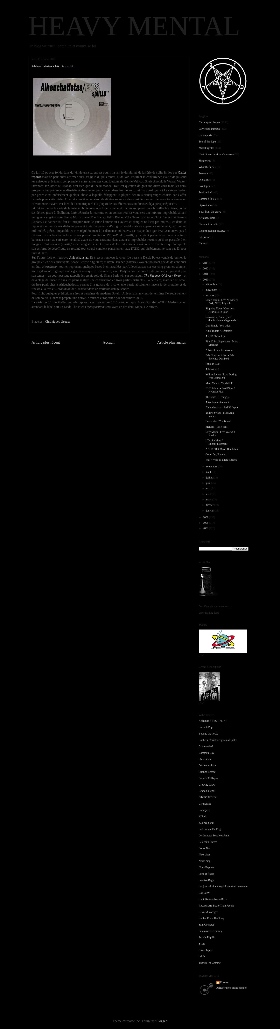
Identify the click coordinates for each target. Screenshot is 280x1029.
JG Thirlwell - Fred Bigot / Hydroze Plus (220, 390)
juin (208, 483)
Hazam (224, 982)
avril (209, 494)
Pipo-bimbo (205, 205)
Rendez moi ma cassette (212, 230)
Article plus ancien (171, 342)
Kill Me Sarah (206, 822)
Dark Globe (205, 759)
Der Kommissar (207, 765)
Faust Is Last (213, 363)
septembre (212, 466)
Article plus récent (46, 342)
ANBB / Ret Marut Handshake (222, 449)
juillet (209, 477)
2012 (206, 268)
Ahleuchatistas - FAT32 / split (222, 407)
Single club (205, 160)
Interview (204, 237)
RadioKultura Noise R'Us (213, 899)
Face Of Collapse (208, 778)
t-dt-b (202, 956)
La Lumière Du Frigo (210, 829)
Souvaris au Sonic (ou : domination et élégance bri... (222, 319)
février (210, 505)
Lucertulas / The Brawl (218, 421)
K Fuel (202, 816)
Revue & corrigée (208, 912)
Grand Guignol (207, 790)
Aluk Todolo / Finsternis (219, 330)
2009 (206, 517)
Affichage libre (207, 217)
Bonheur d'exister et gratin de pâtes (218, 740)
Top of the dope (207, 141)
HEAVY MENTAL (134, 26)
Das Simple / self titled (218, 325)
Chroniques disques (57, 321)
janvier (210, 510)
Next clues (204, 854)
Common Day (206, 752)
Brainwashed (206, 746)
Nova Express (206, 867)
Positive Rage (206, 880)
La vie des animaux (209, 128)
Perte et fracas (206, 873)
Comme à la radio (208, 224)
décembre (211, 284)
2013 (206, 263)
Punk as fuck (206, 192)
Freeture (203, 173)
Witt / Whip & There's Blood (221, 459)
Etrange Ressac (207, 771)
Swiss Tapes (205, 950)
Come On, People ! (216, 454)
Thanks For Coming (210, 962)
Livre (202, 243)
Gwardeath (205, 803)
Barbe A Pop (206, 727)
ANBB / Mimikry (215, 336)
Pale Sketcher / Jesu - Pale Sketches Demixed (220, 357)
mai (208, 488)
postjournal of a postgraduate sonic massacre (223, 886)
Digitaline (204, 179)
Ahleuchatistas (78, 257)
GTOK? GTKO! (208, 797)
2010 (206, 279)
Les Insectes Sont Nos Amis (214, 835)
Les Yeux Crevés (208, 842)
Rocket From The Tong (211, 918)
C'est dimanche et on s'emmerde (216, 154)
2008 (206, 522)
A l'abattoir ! (212, 369)
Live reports (205, 135)
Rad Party (204, 892)
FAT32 (36, 208)
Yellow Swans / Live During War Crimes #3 (221, 376)
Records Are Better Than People (216, 905)
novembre (212, 289)
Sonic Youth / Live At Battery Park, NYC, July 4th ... (222, 302)
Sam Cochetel (206, 924)
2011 (206, 274)
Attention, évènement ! (218, 402)
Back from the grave (210, 211)
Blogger (161, 1021)
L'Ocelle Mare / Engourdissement (216, 442)
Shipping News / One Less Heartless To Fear (220, 310)
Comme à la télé (207, 198)
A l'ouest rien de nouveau (219, 350)
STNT (202, 943)
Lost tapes (204, 186)
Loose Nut (204, 848)
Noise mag (204, 861)
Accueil (109, 342)
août (209, 472)
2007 (206, 528)
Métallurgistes (206, 148)
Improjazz (204, 810)
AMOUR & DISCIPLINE (213, 721)
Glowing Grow (207, 784)
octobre (210, 295)
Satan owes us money (210, 931)
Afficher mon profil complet (231, 987)
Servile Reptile (207, 937)
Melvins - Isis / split (216, 426)
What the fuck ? (207, 167)
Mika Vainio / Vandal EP (219, 383)
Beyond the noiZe (208, 733)
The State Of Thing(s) (217, 397)
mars (209, 499)
